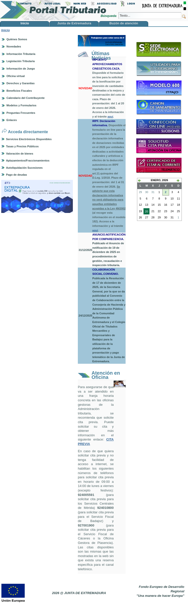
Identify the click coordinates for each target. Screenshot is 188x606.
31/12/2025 (85, 249)
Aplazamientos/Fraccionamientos (27, 160)
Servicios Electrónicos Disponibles (28, 139)
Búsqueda (109, 16)
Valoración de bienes (19, 153)
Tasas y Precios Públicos (22, 146)
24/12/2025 (85, 315)
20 (145, 211)
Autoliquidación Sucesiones (24, 167)
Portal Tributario (53, 10)
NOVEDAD (85, 88)
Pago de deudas (16, 174)
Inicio (5, 30)
